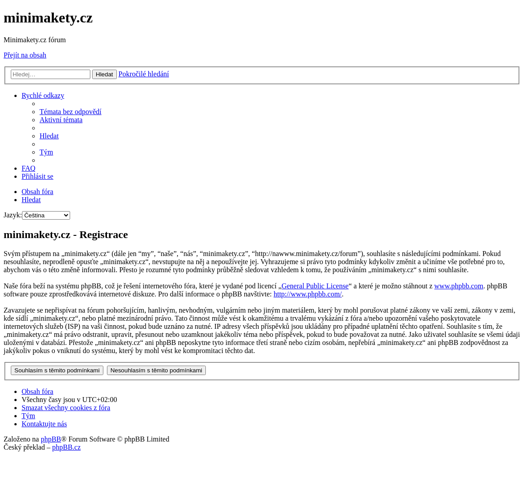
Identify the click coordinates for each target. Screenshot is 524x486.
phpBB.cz (66, 447)
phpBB (51, 439)
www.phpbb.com (458, 286)
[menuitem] (71, 111)
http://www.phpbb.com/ (308, 294)
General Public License (314, 286)
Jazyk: (13, 215)
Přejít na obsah (25, 55)
